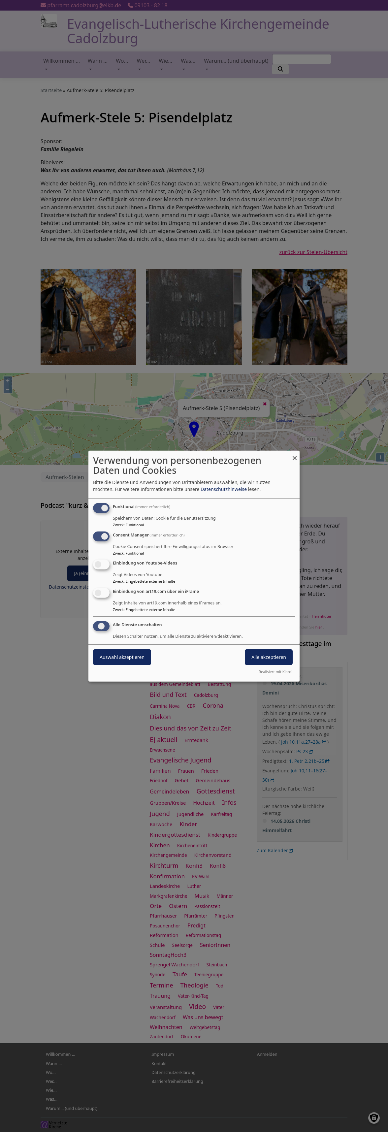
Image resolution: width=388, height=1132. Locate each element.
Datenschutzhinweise (224, 489)
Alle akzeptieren (268, 657)
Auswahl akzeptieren (122, 657)
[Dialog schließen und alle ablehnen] (295, 454)
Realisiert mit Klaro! (275, 671)
